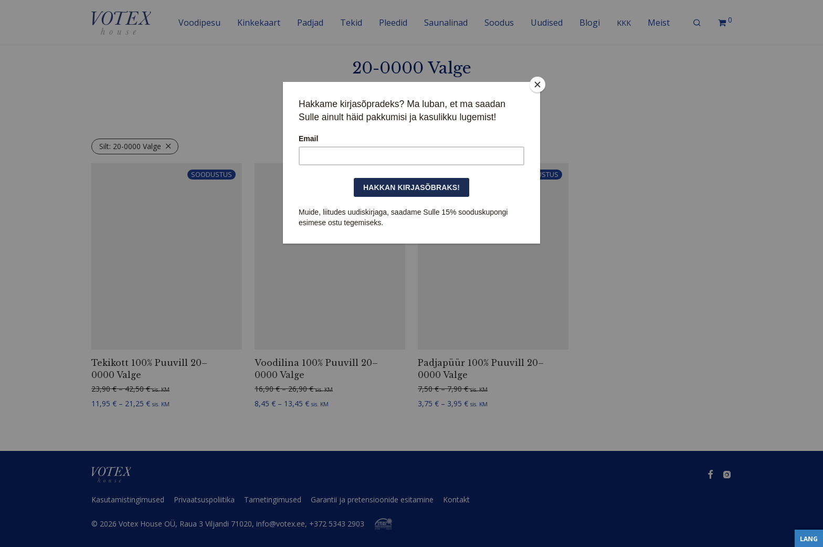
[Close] (537, 84)
